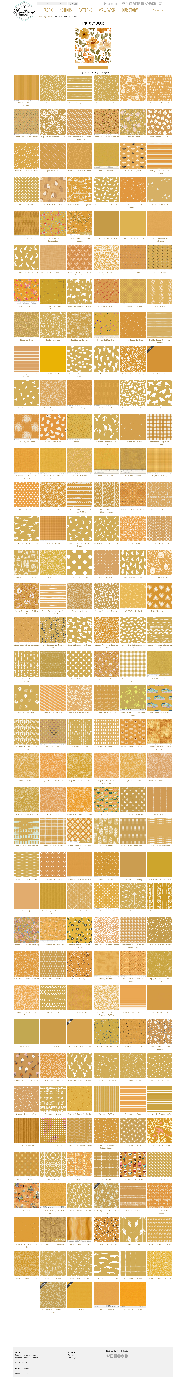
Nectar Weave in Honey (106, 712)
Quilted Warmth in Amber (80, 910)
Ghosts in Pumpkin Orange (53, 441)
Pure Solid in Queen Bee (26, 910)
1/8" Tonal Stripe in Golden (26, 104)
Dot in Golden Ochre (106, 340)
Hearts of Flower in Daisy (53, 509)
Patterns (85, 10)
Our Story (130, 10)
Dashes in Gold (159, 272)
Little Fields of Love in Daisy (106, 646)
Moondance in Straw (26, 712)
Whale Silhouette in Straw (106, 1278)
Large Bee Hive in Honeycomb (160, 578)
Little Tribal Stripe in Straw (26, 680)
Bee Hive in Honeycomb (133, 103)
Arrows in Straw (53, 103)
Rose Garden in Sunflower (53, 944)
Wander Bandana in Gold (26, 1278)
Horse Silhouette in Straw (26, 543)
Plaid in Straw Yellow (53, 845)
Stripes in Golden (133, 1114)
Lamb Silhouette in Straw (133, 577)
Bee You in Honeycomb (159, 103)
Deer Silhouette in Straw (79, 306)
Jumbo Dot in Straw (79, 577)
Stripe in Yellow (106, 1114)
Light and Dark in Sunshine (26, 645)
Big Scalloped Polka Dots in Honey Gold (79, 138)
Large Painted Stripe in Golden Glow (53, 612)
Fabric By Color (45, 16)
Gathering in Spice (26, 441)
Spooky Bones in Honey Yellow (160, 1047)
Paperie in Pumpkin (53, 814)
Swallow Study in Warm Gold (159, 1145)
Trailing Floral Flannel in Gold (106, 1211)
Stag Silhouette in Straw (79, 1080)
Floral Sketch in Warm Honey (53, 409)
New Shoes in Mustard (159, 712)
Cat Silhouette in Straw (106, 204)
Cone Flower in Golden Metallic (80, 239)
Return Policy (21, 1373)
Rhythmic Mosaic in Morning (26, 944)
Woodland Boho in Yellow (160, 1278)
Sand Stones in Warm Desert (106, 944)
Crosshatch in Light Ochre (53, 272)
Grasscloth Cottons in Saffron (53, 476)
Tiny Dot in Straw (160, 1179)
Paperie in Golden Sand (79, 780)
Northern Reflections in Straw (26, 748)
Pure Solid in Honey (133, 879)
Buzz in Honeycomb (133, 170)
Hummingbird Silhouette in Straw (80, 544)
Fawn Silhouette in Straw (106, 374)
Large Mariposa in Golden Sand (26, 612)
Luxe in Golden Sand (53, 679)
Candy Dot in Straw (26, 204)
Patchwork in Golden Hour (133, 814)
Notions (66, 10)
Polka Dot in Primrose (160, 845)
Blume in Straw (133, 136)
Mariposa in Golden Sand (106, 679)
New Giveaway (155, 10)
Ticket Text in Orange (80, 1179)
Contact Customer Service (26, 1357)
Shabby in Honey (106, 978)
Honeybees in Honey (159, 509)
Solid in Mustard (53, 1046)
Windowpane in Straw (133, 1278)
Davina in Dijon (26, 306)
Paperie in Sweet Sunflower (79, 814)
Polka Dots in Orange (53, 879)
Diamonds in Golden (133, 306)
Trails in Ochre (133, 1210)
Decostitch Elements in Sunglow (53, 307)
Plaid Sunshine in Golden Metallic (79, 847)
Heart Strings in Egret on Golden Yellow (80, 510)
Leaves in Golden (79, 611)
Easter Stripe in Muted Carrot (26, 375)
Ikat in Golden (133, 543)
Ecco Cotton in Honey (53, 374)
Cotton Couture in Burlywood (160, 239)
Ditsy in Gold (26, 340)
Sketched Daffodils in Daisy (26, 1013)
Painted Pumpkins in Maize (133, 746)
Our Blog (71, 1357)
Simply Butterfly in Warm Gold (159, 979)
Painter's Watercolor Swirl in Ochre (159, 748)
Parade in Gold (106, 814)
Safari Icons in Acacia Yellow (79, 946)
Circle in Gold (26, 238)
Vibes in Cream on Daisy (160, 1244)
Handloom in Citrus (106, 475)
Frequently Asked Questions (27, 1355)
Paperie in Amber (26, 780)
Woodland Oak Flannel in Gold (53, 1310)
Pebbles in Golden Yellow (26, 845)
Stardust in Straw (133, 1080)
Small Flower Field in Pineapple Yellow (106, 1013)
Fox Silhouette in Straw (160, 407)
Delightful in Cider (106, 306)
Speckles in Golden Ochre (106, 1046)
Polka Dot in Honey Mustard (133, 845)
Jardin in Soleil (53, 577)
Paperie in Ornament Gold (26, 814)
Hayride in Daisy (159, 475)
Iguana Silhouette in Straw (106, 543)
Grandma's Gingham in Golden (159, 443)
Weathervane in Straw (79, 1278)
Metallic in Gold (159, 679)
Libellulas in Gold (133, 611)
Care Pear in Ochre (53, 204)
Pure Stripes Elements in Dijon (53, 912)
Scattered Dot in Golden (160, 944)
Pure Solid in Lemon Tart (159, 879)
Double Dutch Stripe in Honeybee (159, 341)
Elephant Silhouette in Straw (79, 375)
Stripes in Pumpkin (26, 1145)
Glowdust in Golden (133, 441)
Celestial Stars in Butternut (133, 205)
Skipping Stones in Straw (53, 1012)
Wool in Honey (80, 1309)
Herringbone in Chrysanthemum (106, 510)
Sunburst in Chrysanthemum (80, 1145)
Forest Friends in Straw (133, 407)
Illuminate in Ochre (160, 543)
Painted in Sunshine (106, 746)
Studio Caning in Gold (53, 1145)
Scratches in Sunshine (53, 978)
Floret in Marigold (79, 407)
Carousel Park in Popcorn (79, 204)
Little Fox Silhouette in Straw (133, 646)
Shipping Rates (22, 1368)
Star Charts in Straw (106, 1080)
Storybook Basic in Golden (80, 1114)
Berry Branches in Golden (26, 136)
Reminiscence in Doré (159, 910)
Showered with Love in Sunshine (133, 979)
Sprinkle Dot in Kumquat (53, 1080)
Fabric (48, 10)
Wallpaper (107, 10)
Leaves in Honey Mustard (106, 611)
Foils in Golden (106, 407)
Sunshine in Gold (133, 1145)
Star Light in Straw (160, 1080)
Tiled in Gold (106, 1179)
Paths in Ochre (159, 814)
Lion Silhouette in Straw (79, 645)
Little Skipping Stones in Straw (160, 646)
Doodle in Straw (53, 340)
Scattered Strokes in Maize (26, 978)
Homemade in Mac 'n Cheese (133, 509)
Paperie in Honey (133, 780)
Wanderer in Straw (53, 1278)
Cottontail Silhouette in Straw (26, 273)
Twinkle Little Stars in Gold (26, 1245)
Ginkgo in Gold (79, 441)
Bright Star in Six (53, 170)
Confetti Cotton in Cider (106, 238)
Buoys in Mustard (106, 170)
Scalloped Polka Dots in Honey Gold (133, 946)
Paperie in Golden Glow (53, 780)
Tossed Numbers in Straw (80, 1210)
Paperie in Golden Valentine (106, 781)
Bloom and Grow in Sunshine (106, 136)
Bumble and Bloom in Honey (80, 170)
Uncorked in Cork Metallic (53, 1244)
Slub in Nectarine (80, 1012)
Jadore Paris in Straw (26, 577)
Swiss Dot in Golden (26, 1179)
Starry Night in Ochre (26, 1114)
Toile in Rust (26, 1210)
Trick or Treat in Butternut (160, 1211)
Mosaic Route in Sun (53, 712)
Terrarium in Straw (53, 1179)
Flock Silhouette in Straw (26, 407)
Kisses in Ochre (106, 577)
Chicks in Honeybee (159, 204)
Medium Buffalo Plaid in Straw (133, 680)
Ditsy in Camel (159, 306)
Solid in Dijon (26, 1046)
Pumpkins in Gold (106, 879)
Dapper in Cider (133, 272)
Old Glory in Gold (53, 746)
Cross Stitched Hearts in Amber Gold (79, 273)
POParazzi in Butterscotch (80, 879)
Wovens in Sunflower (133, 1309)
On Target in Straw (79, 746)
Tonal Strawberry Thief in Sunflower (53, 1211)
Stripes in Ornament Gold (159, 1114)
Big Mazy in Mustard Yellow (53, 136)
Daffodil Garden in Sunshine (106, 273)
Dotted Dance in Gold (133, 340)
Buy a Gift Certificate (25, 1363)
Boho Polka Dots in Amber (26, 170)
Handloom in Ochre (133, 475)
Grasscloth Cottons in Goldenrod (26, 476)
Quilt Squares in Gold (106, 910)
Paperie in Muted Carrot (160, 780)
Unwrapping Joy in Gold (106, 1244)
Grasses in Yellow (80, 475)
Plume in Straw (106, 845)
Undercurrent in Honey (80, 1244)
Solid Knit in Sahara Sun (79, 1046)
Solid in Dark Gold (159, 1012)
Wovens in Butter (106, 1309)
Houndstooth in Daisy (53, 543)
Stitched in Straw (53, 1114)
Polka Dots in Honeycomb (26, 879)
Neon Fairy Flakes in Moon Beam (133, 714)
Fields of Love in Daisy (133, 374)
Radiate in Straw (133, 910)
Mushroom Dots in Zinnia (80, 712)
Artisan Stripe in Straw (80, 103)
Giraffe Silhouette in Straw (106, 443)
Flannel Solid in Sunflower (159, 374)
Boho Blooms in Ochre (159, 136)
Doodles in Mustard (79, 340)
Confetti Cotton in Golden (133, 238)
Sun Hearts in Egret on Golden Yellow (106, 1146)
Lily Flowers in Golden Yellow (53, 646)
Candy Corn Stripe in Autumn (159, 172)
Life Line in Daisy (159, 611)
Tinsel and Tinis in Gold (133, 1179)
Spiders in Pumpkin (133, 1046)
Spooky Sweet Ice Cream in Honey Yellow (26, 1081)
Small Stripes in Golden (133, 1012)
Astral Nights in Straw (106, 103)
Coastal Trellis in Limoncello (53, 239)
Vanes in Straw (133, 1244)
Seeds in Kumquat (79, 978)
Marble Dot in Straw (80, 679)
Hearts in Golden (26, 509)
